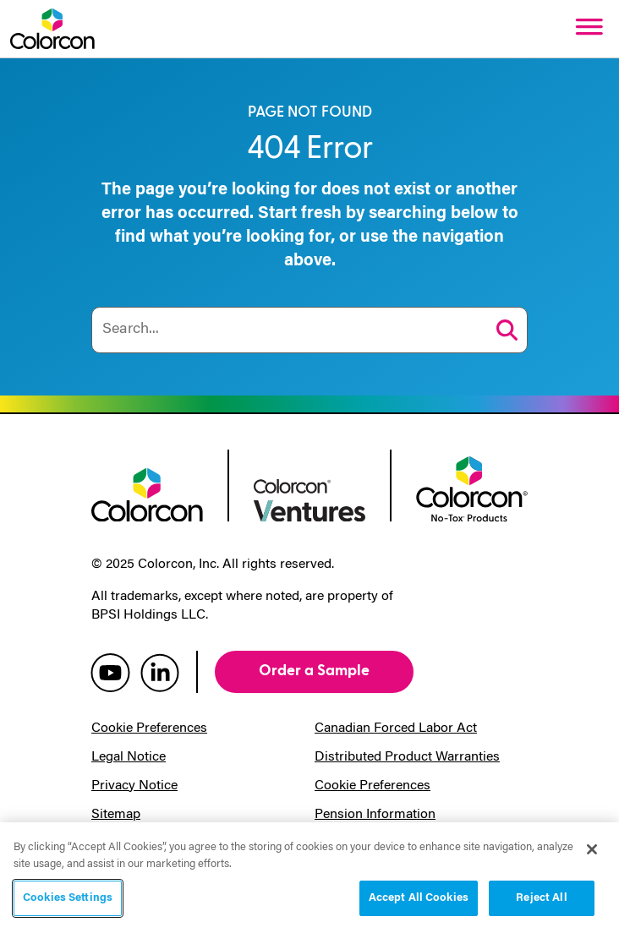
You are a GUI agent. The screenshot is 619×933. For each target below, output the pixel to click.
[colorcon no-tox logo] (472, 487)
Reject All (541, 897)
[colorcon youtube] (110, 672)
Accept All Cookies (418, 897)
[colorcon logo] (147, 493)
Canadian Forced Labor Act (396, 728)
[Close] (592, 849)
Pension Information (375, 814)
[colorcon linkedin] (159, 672)
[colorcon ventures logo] (309, 498)
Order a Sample (314, 670)
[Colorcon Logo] (52, 28)
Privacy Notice (134, 786)
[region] (309, 877)
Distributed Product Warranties (407, 757)
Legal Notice (128, 757)
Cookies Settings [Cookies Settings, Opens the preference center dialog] (67, 897)
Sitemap (115, 814)
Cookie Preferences (149, 728)
